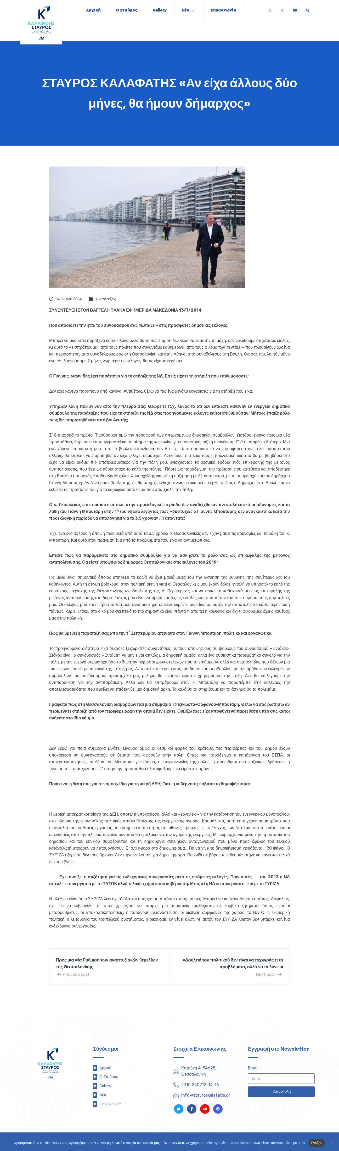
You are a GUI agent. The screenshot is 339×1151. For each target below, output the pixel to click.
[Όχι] (332, 1143)
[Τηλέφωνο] (307, 9)
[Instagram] (218, 1109)
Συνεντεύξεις (105, 299)
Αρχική (91, 10)
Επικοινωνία (225, 10)
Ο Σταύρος (126, 10)
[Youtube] (295, 9)
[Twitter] (269, 9)
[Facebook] (282, 9)
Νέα (189, 10)
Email (253, 1068)
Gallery (159, 10)
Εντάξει (317, 1143)
